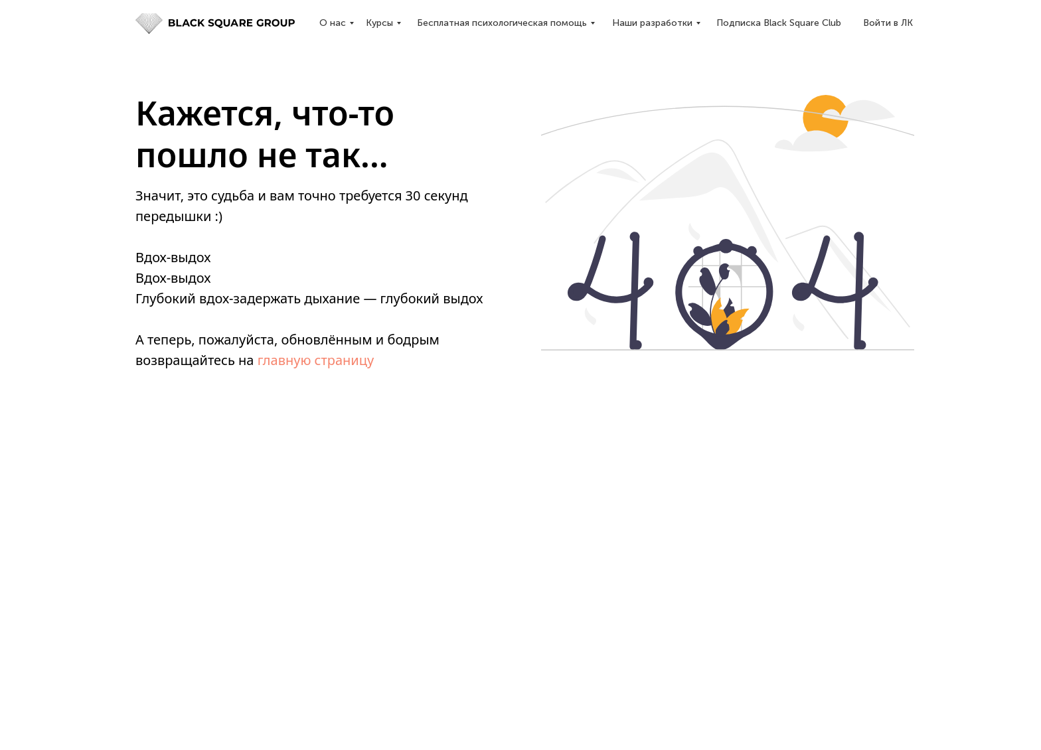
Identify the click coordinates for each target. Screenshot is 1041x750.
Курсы (379, 23)
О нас (332, 23)
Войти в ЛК (888, 23)
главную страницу (316, 360)
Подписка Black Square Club (778, 23)
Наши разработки (652, 23)
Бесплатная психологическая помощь (502, 23)
